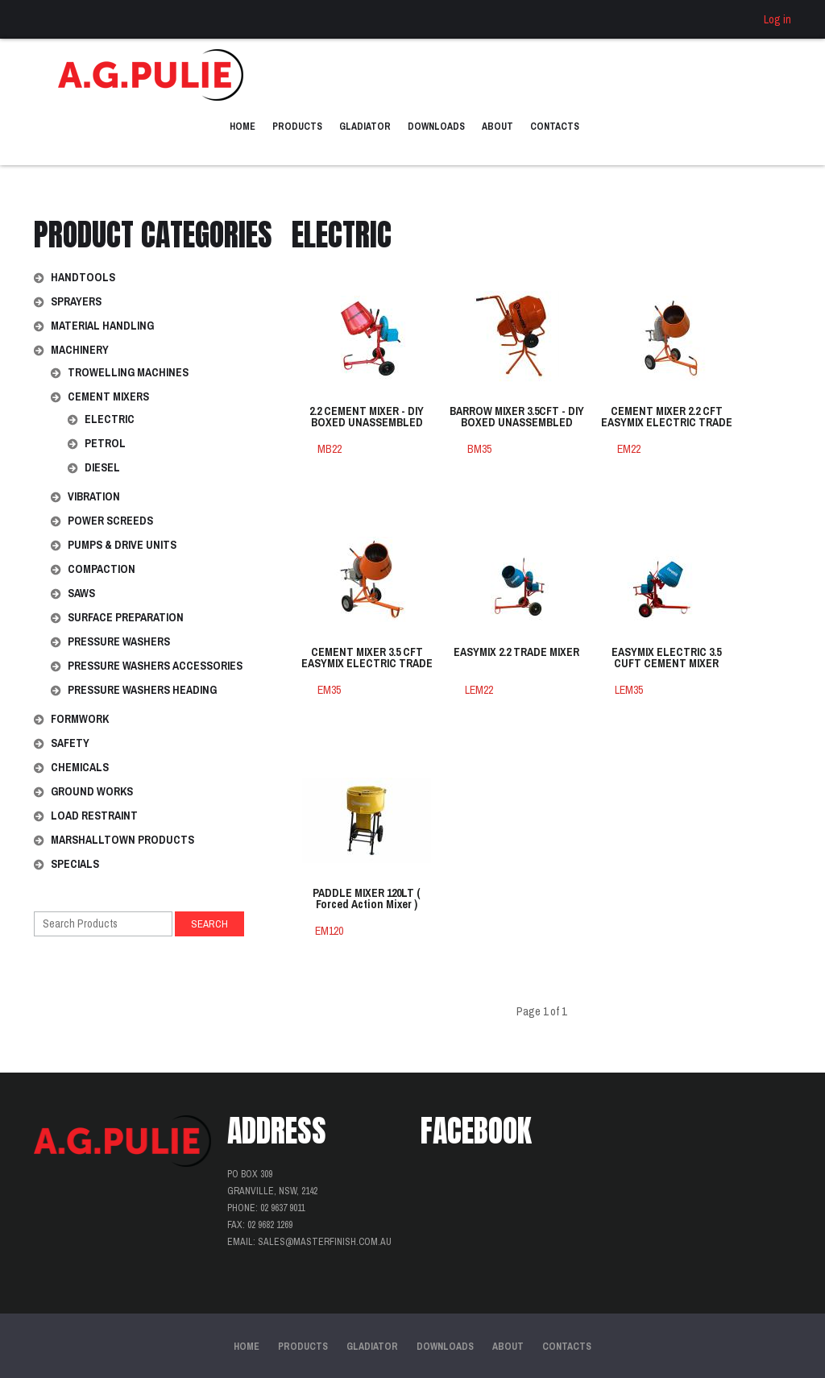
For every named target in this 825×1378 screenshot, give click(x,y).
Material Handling (102, 325)
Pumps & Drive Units (122, 545)
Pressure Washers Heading (142, 690)
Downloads (436, 126)
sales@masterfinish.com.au (325, 1241)
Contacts (554, 126)
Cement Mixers (108, 396)
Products (297, 126)
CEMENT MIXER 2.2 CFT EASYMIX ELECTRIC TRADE (666, 417)
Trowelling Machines (128, 372)
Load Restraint (94, 815)
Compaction (101, 569)
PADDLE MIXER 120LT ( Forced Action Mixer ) (367, 899)
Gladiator (365, 126)
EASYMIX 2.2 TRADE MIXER (516, 652)
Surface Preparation (126, 617)
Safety (70, 743)
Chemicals (80, 767)
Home (242, 126)
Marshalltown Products (122, 839)
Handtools (83, 277)
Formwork (80, 719)
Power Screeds (110, 520)
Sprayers (76, 301)
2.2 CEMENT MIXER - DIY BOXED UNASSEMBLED (366, 417)
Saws (81, 593)
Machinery (80, 349)
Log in (777, 19)
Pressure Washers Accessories (155, 665)
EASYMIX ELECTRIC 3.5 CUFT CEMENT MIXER (666, 658)
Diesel (102, 467)
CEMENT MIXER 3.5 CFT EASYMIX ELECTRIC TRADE (367, 658)
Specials (75, 864)
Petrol (105, 443)
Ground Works (92, 791)
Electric (110, 419)
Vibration (94, 496)
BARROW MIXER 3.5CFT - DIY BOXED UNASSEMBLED (517, 417)
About (497, 126)
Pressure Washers (119, 641)
